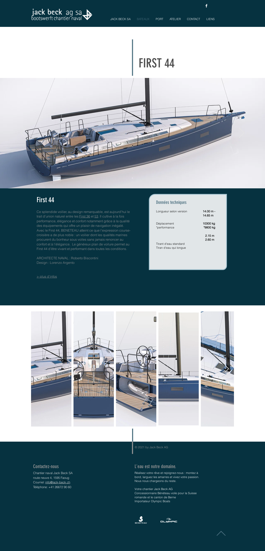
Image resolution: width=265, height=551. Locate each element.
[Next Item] (226, 369)
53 (96, 216)
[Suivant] (241, 133)
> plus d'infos (47, 276)
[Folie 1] (132, 178)
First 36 (84, 216)
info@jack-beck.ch (57, 482)
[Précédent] (23, 133)
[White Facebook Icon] (206, 6)
